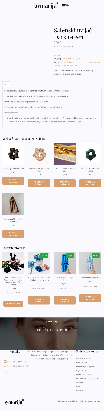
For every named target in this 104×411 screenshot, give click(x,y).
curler (60, 62)
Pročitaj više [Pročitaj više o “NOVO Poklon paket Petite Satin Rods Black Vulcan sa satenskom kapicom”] (14, 304)
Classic (64, 59)
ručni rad (65, 65)
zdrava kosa (73, 65)
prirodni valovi (74, 62)
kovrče (66, 62)
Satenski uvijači (74, 59)
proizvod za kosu (87, 62)
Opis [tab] (6, 84)
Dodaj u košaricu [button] (13, 180)
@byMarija (52, 321)
